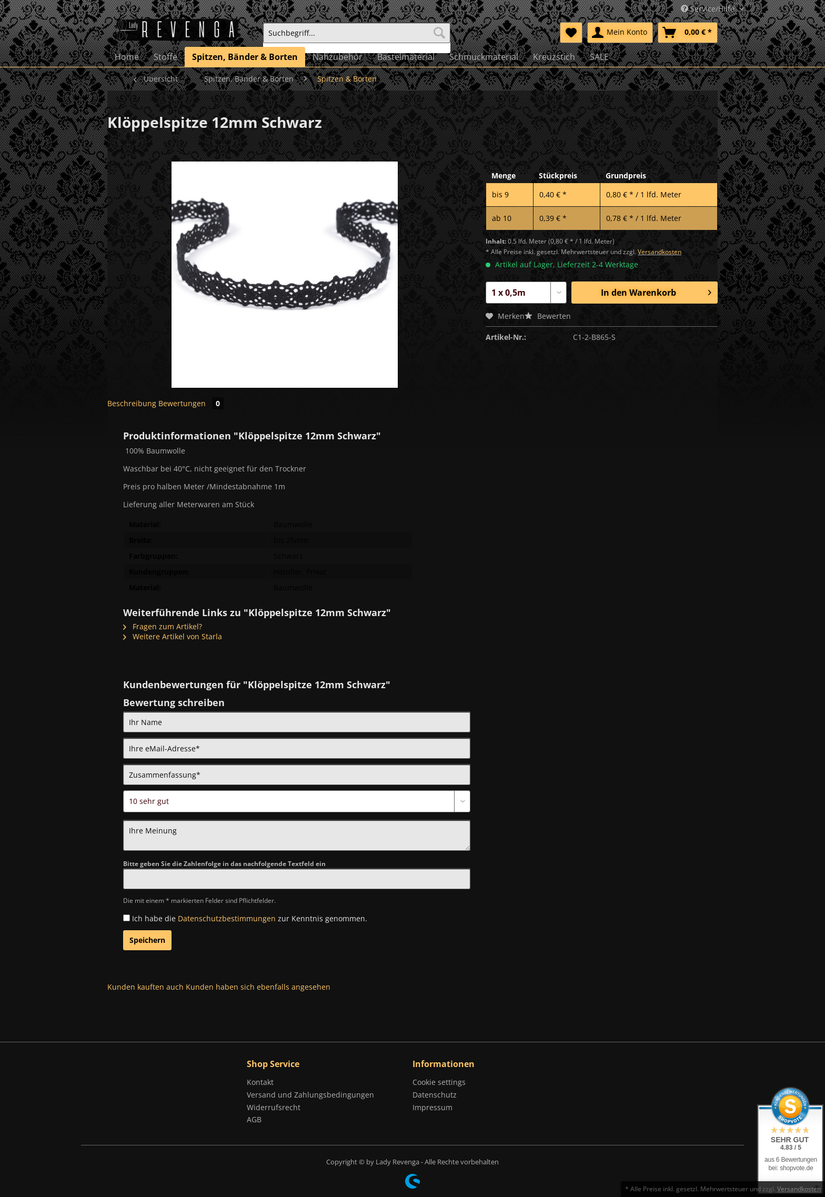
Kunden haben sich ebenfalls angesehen (258, 987)
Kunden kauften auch (145, 987)
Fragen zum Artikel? (162, 626)
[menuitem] (356, 37)
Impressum (432, 1107)
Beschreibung (131, 403)
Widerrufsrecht (273, 1107)
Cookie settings (439, 1082)
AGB (254, 1119)
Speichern (147, 940)
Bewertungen (191, 403)
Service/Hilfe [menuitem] (709, 9)
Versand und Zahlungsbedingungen (310, 1095)
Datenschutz (435, 1095)
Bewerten (548, 316)
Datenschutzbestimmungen (227, 918)
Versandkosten (659, 251)
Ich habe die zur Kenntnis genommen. (249, 918)
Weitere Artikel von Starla (172, 636)
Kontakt (260, 1082)
